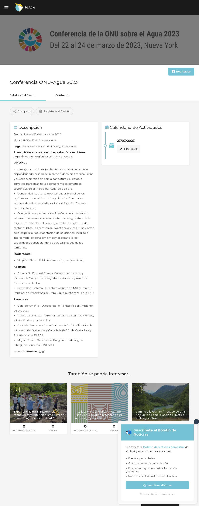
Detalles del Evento (22, 95)
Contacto (62, 95)
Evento (53, 430)
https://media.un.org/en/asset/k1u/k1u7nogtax (43, 156)
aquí (41, 351)
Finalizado (128, 148)
